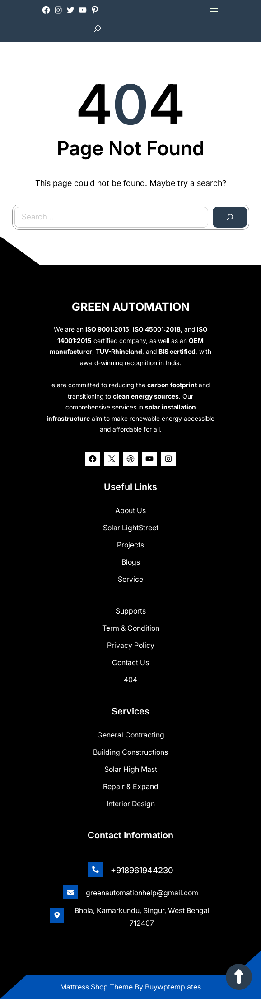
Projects (130, 544)
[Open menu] (214, 10)
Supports (131, 610)
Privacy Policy (130, 645)
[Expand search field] (97, 28)
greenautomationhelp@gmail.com (142, 892)
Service (130, 579)
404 (130, 679)
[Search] (228, 216)
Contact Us (130, 662)
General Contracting (130, 734)
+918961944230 (142, 870)
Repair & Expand (130, 786)
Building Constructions (130, 751)
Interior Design (131, 803)
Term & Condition (130, 628)
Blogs (130, 561)
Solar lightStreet (130, 527)
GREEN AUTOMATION (131, 307)
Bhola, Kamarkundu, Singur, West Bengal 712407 (142, 917)
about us (130, 510)
